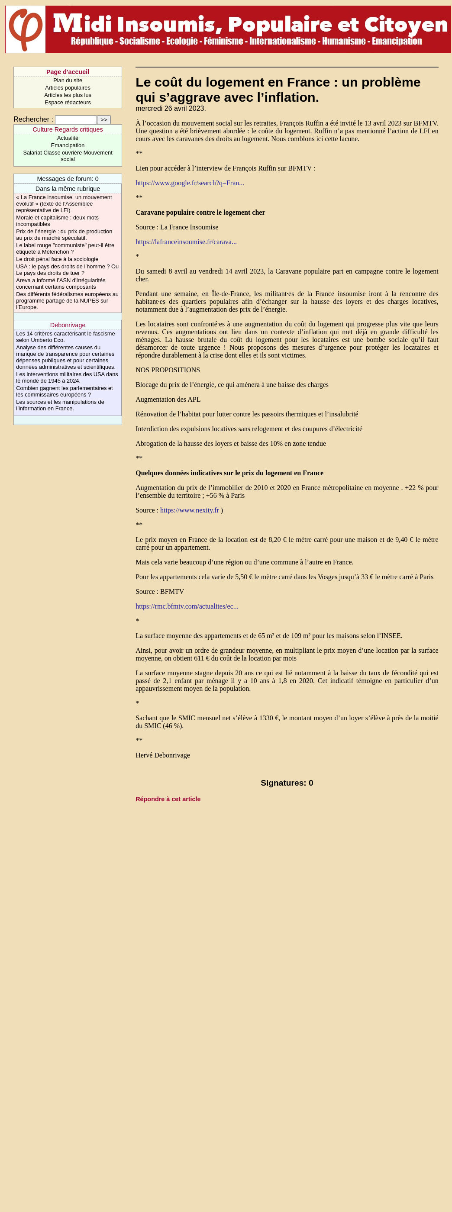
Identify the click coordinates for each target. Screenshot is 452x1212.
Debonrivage (68, 325)
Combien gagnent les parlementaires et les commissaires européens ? (64, 391)
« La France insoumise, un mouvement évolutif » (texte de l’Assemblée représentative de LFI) (64, 203)
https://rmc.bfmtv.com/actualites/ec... (187, 606)
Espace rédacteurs (68, 102)
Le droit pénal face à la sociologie (57, 259)
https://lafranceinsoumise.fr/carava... (186, 241)
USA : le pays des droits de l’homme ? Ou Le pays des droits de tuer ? (67, 269)
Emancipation (68, 145)
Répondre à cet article (168, 799)
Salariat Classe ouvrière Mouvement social (67, 155)
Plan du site (67, 80)
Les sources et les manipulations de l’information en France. (60, 405)
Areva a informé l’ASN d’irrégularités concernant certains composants (60, 283)
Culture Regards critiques (67, 129)
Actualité (67, 138)
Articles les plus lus (67, 95)
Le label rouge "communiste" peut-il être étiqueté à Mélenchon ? (65, 248)
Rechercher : (33, 119)
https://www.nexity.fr (189, 510)
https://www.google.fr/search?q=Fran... (190, 183)
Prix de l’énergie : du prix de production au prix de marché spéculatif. (64, 234)
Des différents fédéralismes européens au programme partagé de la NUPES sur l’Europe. (67, 300)
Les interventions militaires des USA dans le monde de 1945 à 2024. (67, 377)
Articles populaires (67, 87)
